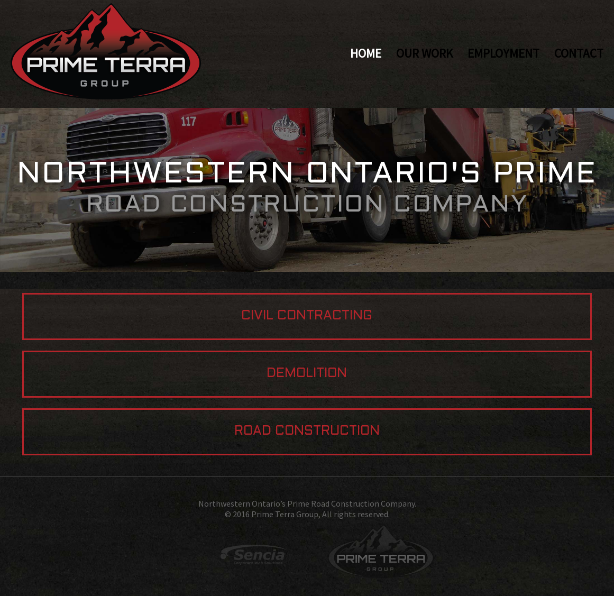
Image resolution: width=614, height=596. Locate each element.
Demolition (307, 374)
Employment (503, 53)
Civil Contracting (306, 316)
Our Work (424, 53)
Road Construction (307, 431)
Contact (578, 53)
